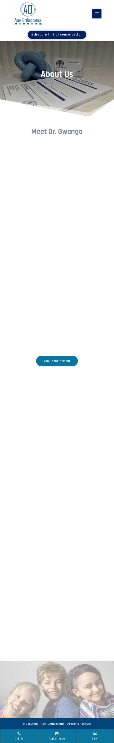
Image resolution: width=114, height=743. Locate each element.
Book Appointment (57, 361)
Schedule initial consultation (57, 35)
